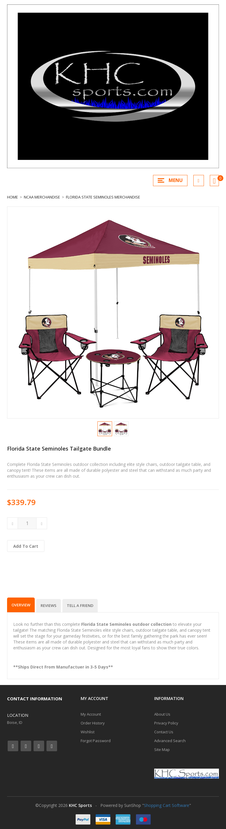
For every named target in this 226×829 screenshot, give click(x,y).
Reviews (48, 605)
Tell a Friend (80, 605)
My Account (91, 714)
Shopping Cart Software (166, 805)
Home (12, 197)
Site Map (162, 749)
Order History (93, 723)
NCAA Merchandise (42, 197)
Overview (20, 605)
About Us (162, 714)
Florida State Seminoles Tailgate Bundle (59, 448)
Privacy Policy (166, 723)
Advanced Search (170, 740)
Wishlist (87, 731)
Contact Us (163, 731)
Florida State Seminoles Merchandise (103, 197)
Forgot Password (96, 740)
